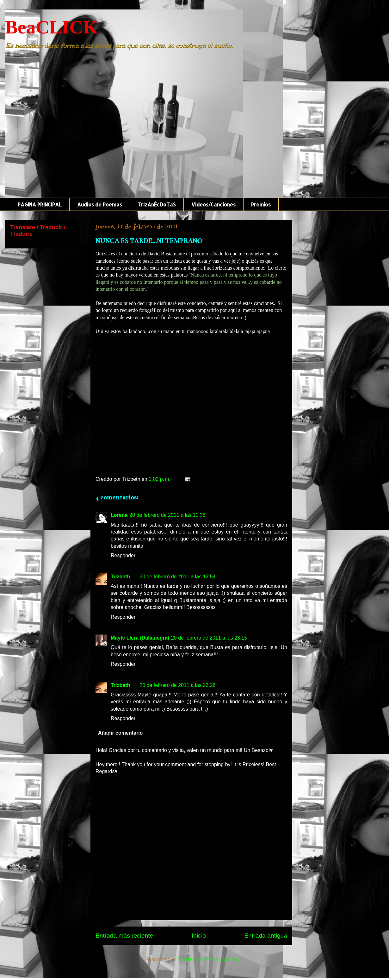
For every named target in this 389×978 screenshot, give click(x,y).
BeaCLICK (51, 27)
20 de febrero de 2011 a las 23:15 (209, 638)
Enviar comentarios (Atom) (207, 959)
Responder (123, 555)
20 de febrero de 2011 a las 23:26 (177, 685)
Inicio (199, 935)
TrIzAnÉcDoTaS (157, 204)
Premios (261, 204)
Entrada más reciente (124, 935)
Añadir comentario (120, 733)
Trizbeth (120, 576)
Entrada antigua (265, 935)
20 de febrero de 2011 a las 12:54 (177, 576)
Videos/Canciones (213, 204)
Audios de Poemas (99, 204)
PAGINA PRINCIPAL (40, 204)
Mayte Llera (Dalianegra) (140, 638)
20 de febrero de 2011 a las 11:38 (167, 515)
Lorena (119, 515)
